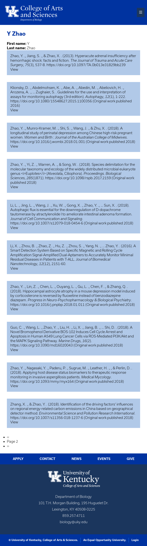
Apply (18, 459)
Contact (47, 459)
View (14, 69)
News (77, 459)
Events (104, 459)
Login (135, 540)
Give (130, 459)
